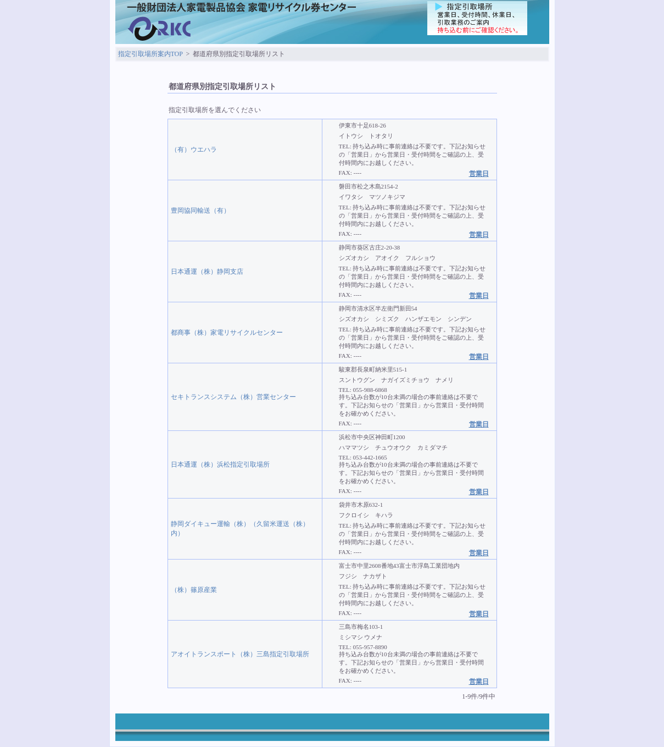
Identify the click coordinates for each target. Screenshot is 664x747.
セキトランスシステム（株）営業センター (233, 397)
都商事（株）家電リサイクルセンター (227, 332)
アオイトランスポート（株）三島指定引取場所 (240, 654)
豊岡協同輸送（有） (200, 210)
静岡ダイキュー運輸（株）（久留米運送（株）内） (240, 528)
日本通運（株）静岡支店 (207, 271)
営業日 (479, 174)
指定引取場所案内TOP (150, 54)
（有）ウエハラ (194, 149)
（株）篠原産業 (194, 590)
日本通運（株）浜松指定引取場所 (220, 464)
